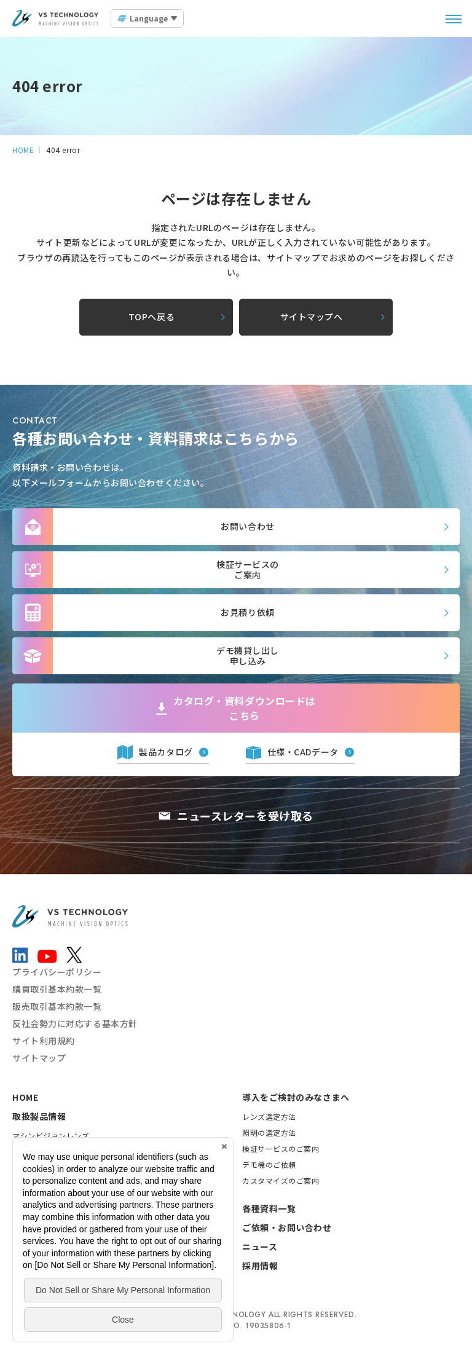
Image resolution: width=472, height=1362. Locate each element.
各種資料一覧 (269, 1208)
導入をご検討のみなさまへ (296, 1097)
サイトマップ (39, 1058)
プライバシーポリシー (57, 972)
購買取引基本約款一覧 (57, 989)
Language (149, 18)
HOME (25, 1097)
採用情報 (260, 1265)
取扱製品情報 (39, 1116)
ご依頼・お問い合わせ (287, 1227)
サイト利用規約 (43, 1040)
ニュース (259, 1246)
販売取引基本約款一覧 (57, 1006)
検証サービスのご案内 (281, 1148)
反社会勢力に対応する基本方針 (75, 1023)
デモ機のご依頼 (269, 1164)
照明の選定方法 (269, 1132)
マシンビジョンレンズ (51, 1135)
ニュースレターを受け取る (245, 816)
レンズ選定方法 (269, 1116)
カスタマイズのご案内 (281, 1180)
